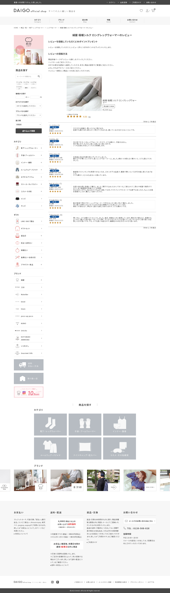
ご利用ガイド (136, 2)
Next (133, 480)
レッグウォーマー (52, 28)
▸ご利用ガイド (92, 542)
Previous (35, 480)
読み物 (84, 21)
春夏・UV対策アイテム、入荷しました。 (28, 2)
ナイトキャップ (19, 88)
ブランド (61, 21)
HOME (16, 28)
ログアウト (151, 582)
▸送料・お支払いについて (59, 565)
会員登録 (123, 2)
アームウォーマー (19, 83)
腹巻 (26, 88)
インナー (33, 88)
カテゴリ (37, 21)
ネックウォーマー (26, 83)
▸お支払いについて (21, 533)
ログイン (112, 2)
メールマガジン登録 (105, 582)
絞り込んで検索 (28, 130)
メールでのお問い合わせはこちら (139, 521)
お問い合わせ (151, 2)
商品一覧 (24, 28)
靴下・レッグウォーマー (36, 28)
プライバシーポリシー (137, 582)
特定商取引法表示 (121, 582)
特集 (109, 21)
